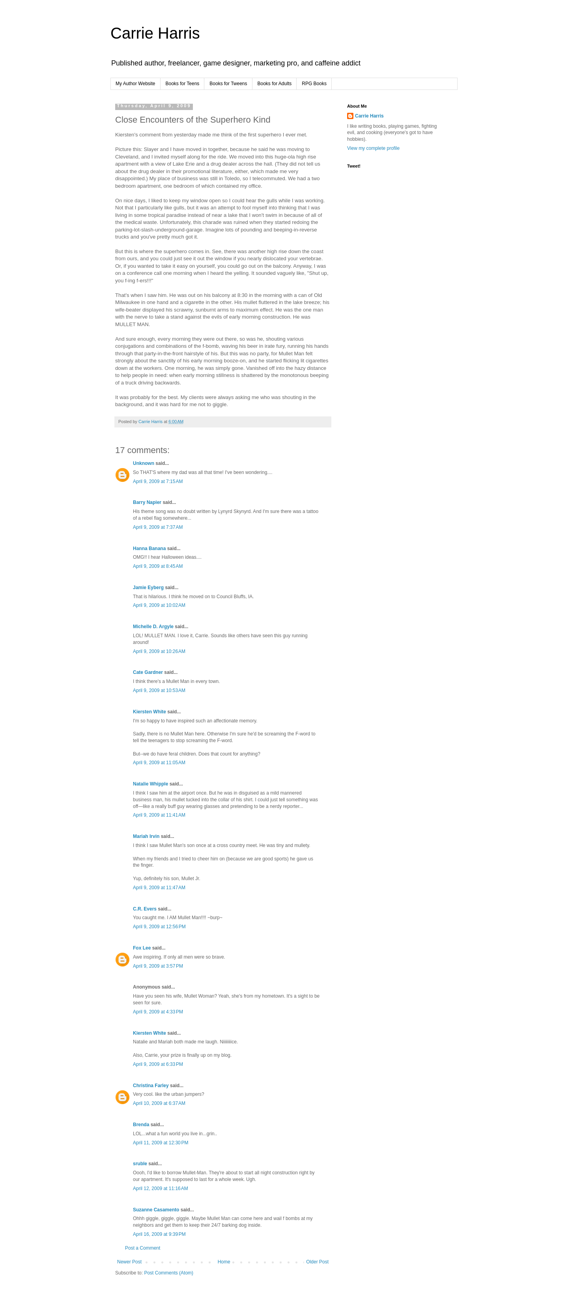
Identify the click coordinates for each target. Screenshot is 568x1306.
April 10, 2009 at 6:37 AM (159, 1103)
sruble (140, 1163)
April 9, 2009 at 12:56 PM (159, 926)
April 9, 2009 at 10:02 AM (159, 605)
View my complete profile (373, 148)
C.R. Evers (145, 909)
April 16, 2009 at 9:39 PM (159, 1234)
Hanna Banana (149, 548)
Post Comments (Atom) (168, 1273)
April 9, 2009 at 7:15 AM (158, 481)
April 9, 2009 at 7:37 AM (158, 527)
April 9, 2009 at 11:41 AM (159, 815)
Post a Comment (142, 1248)
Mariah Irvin (146, 836)
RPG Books (314, 83)
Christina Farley (151, 1085)
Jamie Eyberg (148, 587)
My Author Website (135, 83)
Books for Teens (183, 83)
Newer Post (129, 1262)
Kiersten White (149, 712)
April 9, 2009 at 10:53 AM (159, 690)
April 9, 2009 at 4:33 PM (158, 1012)
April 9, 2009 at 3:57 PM (158, 966)
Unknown (143, 463)
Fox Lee (142, 948)
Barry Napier (147, 502)
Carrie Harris (155, 33)
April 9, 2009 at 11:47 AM (159, 887)
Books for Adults (275, 83)
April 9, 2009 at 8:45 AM (158, 566)
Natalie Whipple (150, 784)
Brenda (141, 1124)
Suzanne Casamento (156, 1210)
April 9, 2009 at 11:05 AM (159, 762)
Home (224, 1262)
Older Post (317, 1262)
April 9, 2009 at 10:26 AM (159, 651)
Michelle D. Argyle (153, 626)
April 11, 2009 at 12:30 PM (160, 1143)
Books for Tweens (228, 83)
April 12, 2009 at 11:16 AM (160, 1188)
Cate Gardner (148, 672)
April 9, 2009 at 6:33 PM (158, 1064)
